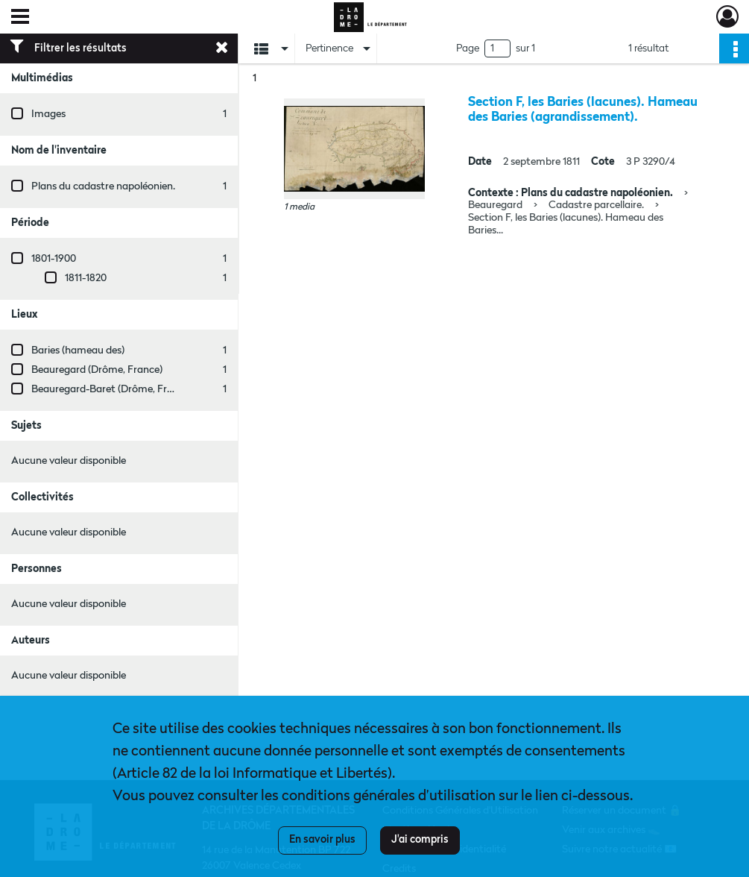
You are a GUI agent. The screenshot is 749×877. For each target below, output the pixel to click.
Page (467, 48)
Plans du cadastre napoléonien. (103, 186)
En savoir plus (322, 839)
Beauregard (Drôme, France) (96, 370)
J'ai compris (420, 839)
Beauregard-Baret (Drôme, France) (111, 389)
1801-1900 (53, 259)
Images (48, 114)
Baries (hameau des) (77, 350)
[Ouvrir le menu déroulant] (20, 18)
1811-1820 (86, 278)
